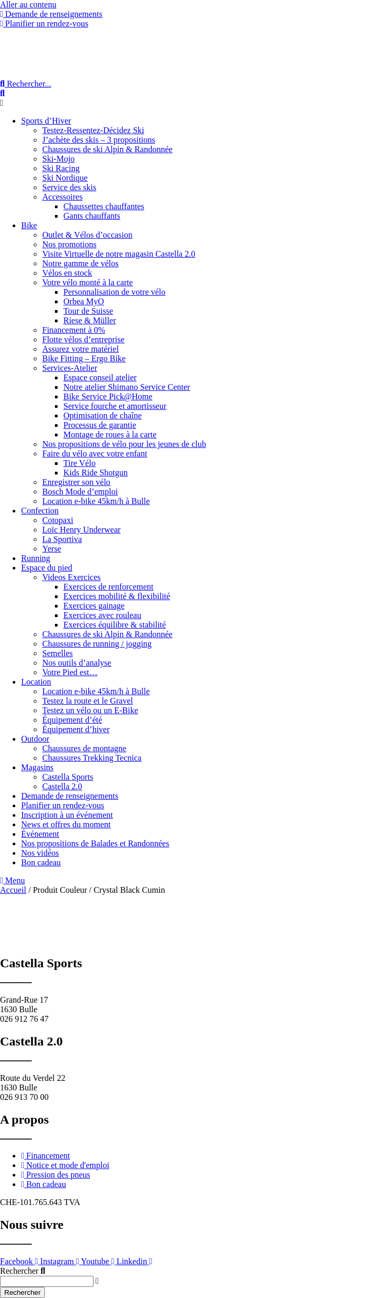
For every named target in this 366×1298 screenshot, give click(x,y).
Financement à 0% (73, 329)
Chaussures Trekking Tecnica (92, 757)
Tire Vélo (79, 463)
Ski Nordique (65, 177)
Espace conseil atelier (100, 377)
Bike (29, 225)
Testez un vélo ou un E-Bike (90, 710)
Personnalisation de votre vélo (114, 291)
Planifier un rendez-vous (62, 805)
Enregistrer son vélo (76, 482)
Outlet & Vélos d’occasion (87, 234)
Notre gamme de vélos (80, 263)
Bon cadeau (41, 862)
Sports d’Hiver (46, 120)
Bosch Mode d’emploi (80, 491)
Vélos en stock (67, 272)
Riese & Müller (89, 320)
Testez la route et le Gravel (87, 700)
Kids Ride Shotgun (95, 472)
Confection (40, 510)
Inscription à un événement (67, 814)
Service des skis (69, 187)
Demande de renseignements (69, 795)
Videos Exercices (71, 577)
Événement (40, 833)
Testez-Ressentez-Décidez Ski (93, 130)
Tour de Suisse (88, 310)
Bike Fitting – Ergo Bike (84, 358)
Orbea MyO (83, 301)
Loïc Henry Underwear (81, 529)
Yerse (51, 548)
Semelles (57, 653)
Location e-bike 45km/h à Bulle (96, 501)
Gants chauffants (91, 215)
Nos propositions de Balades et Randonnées (95, 843)
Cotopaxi (57, 520)
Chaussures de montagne (84, 748)
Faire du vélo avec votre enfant (94, 453)
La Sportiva (62, 539)
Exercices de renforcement (108, 586)
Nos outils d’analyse (76, 662)
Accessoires (62, 196)
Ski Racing (61, 168)
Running (35, 558)
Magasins (37, 767)
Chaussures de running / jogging (97, 643)
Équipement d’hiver (76, 729)
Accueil (13, 889)
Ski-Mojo (58, 158)
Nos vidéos (40, 852)
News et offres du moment (65, 824)
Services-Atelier (69, 367)
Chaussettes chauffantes (103, 206)
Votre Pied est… (70, 672)
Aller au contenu (28, 4)
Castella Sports (67, 776)
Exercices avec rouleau (102, 615)
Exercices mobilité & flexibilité (116, 596)
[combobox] (46, 1281)
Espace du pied (46, 567)
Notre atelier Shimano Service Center (126, 386)
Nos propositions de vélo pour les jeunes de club (124, 444)
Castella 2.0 (62, 786)
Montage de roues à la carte (109, 434)
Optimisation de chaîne (102, 415)
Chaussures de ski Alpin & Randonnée (107, 149)
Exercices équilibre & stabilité (114, 624)
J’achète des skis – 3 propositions (98, 139)
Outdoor (35, 738)
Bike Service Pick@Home (107, 396)
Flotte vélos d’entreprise (83, 339)
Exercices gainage (94, 605)
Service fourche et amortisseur (114, 405)
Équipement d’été (72, 719)
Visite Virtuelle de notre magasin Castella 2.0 (118, 253)
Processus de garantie (99, 425)
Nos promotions (69, 244)
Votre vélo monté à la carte (87, 282)
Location (36, 681)
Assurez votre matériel (80, 348)
